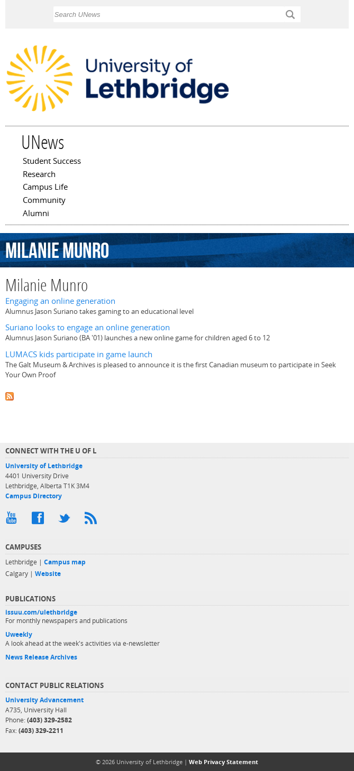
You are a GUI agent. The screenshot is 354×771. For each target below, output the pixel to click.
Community (44, 201)
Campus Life (45, 187)
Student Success (52, 161)
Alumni (36, 214)
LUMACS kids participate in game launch (78, 354)
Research (39, 175)
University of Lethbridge (44, 466)
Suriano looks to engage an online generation (87, 327)
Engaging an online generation (60, 300)
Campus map (65, 562)
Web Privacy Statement (223, 762)
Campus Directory (33, 496)
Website (48, 574)
